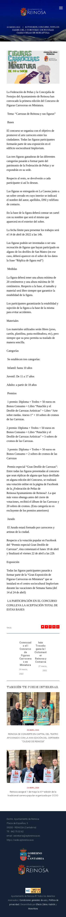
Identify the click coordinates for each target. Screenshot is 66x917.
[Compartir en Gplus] (50, 626)
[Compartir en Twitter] (42, 626)
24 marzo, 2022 (13, 27)
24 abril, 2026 (33, 788)
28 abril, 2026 (33, 730)
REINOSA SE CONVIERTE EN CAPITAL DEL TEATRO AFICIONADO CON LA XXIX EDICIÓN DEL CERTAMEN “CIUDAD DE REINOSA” (33, 738)
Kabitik (52, 904)
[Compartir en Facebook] (46, 626)
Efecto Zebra (42, 904)
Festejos (54, 27)
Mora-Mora (33, 908)
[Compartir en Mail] (57, 626)
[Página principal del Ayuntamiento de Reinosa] (33, 11)
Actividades (31, 27)
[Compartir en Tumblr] (54, 626)
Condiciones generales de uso (33, 900)
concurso (43, 27)
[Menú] (61, 8)
